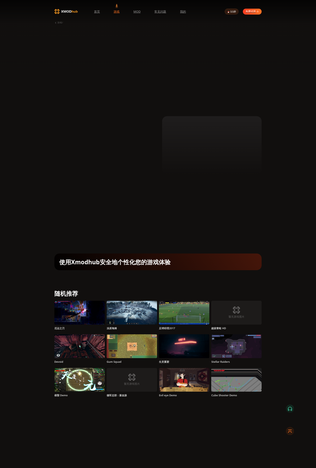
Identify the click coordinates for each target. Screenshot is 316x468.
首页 (97, 11)
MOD (137, 11)
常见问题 (160, 11)
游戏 (117, 11)
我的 (183, 11)
